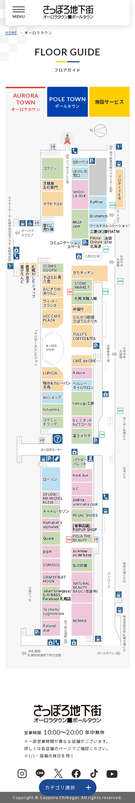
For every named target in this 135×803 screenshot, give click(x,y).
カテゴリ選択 (60, 787)
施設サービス (109, 101)
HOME (11, 32)
